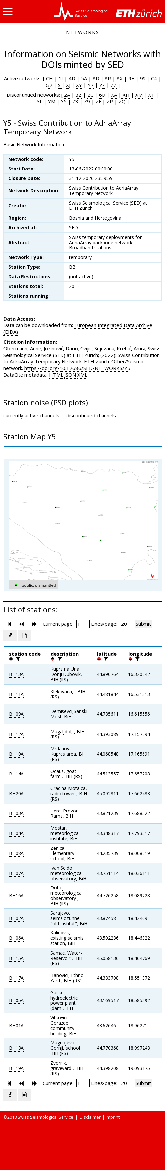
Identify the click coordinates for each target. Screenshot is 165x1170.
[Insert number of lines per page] (126, 624)
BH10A (16, 754)
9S (142, 78)
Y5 (64, 101)
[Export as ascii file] (24, 635)
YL (39, 101)
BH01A (16, 1025)
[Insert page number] (83, 624)
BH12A (16, 734)
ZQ (121, 101)
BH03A (16, 813)
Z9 (87, 101)
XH (125, 95)
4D (72, 78)
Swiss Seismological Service (45, 1117)
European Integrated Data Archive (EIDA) (77, 328)
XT (151, 95)
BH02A (16, 918)
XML (82, 374)
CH (50, 78)
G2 (49, 85)
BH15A (16, 958)
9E (131, 78)
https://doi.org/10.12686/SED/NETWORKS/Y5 (77, 368)
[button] (7, 11)
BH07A (16, 873)
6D (102, 95)
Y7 (91, 85)
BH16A (16, 895)
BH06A (16, 938)
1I (61, 78)
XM (139, 95)
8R (108, 78)
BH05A (16, 1000)
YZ (102, 85)
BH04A (16, 833)
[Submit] (143, 624)
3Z (79, 95)
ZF (97, 101)
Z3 (75, 101)
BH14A (16, 774)
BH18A (16, 1048)
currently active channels (31, 415)
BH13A (16, 674)
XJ (68, 85)
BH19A (16, 1068)
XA (114, 95)
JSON (70, 374)
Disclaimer (90, 1117)
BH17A (16, 978)
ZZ (114, 85)
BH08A (16, 853)
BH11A (16, 694)
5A (84, 78)
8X (120, 78)
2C (90, 95)
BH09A (16, 714)
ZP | (111, 101)
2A (67, 95)
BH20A (16, 793)
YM (51, 101)
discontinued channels (91, 415)
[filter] (17, 659)
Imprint (113, 1117)
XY (79, 85)
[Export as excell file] (10, 635)
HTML (56, 374)
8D (96, 78)
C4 (154, 78)
